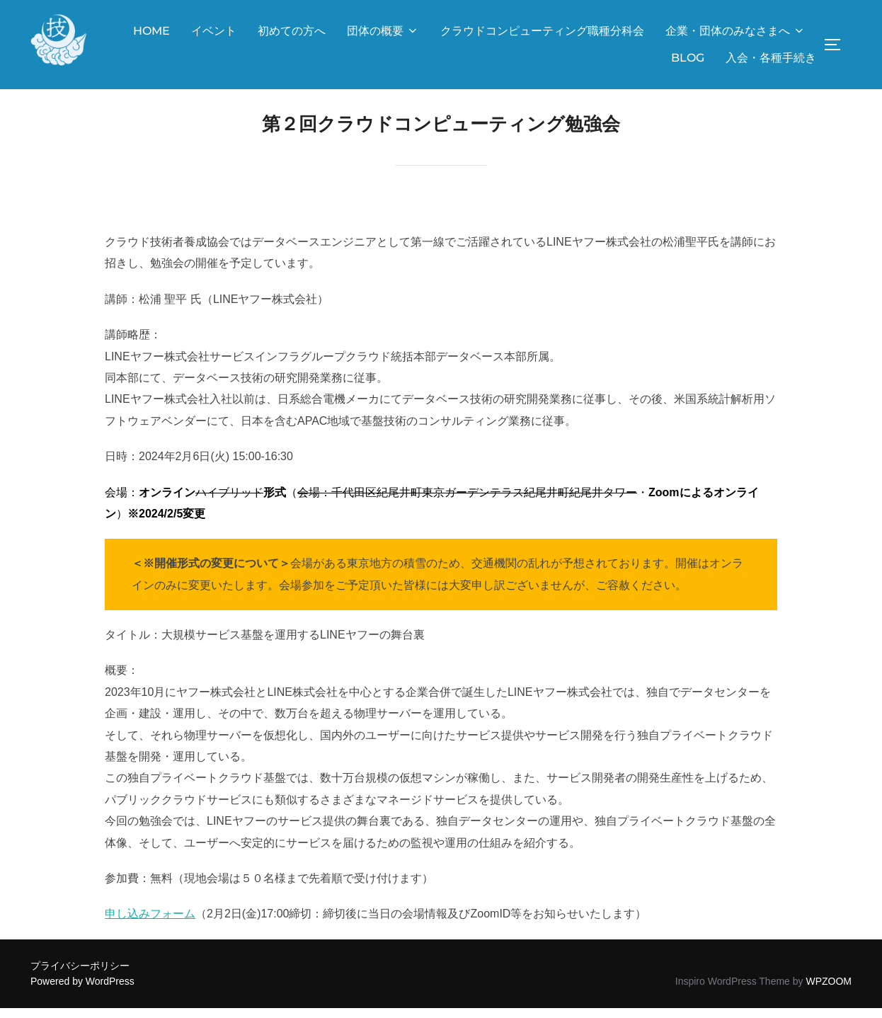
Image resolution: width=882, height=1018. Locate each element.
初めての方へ (292, 31)
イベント (213, 31)
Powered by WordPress (82, 991)
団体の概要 (383, 31)
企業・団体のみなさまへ (735, 31)
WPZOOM (829, 991)
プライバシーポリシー (80, 975)
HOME (151, 31)
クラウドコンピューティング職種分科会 (542, 31)
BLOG (687, 57)
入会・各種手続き (771, 57)
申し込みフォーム (150, 924)
